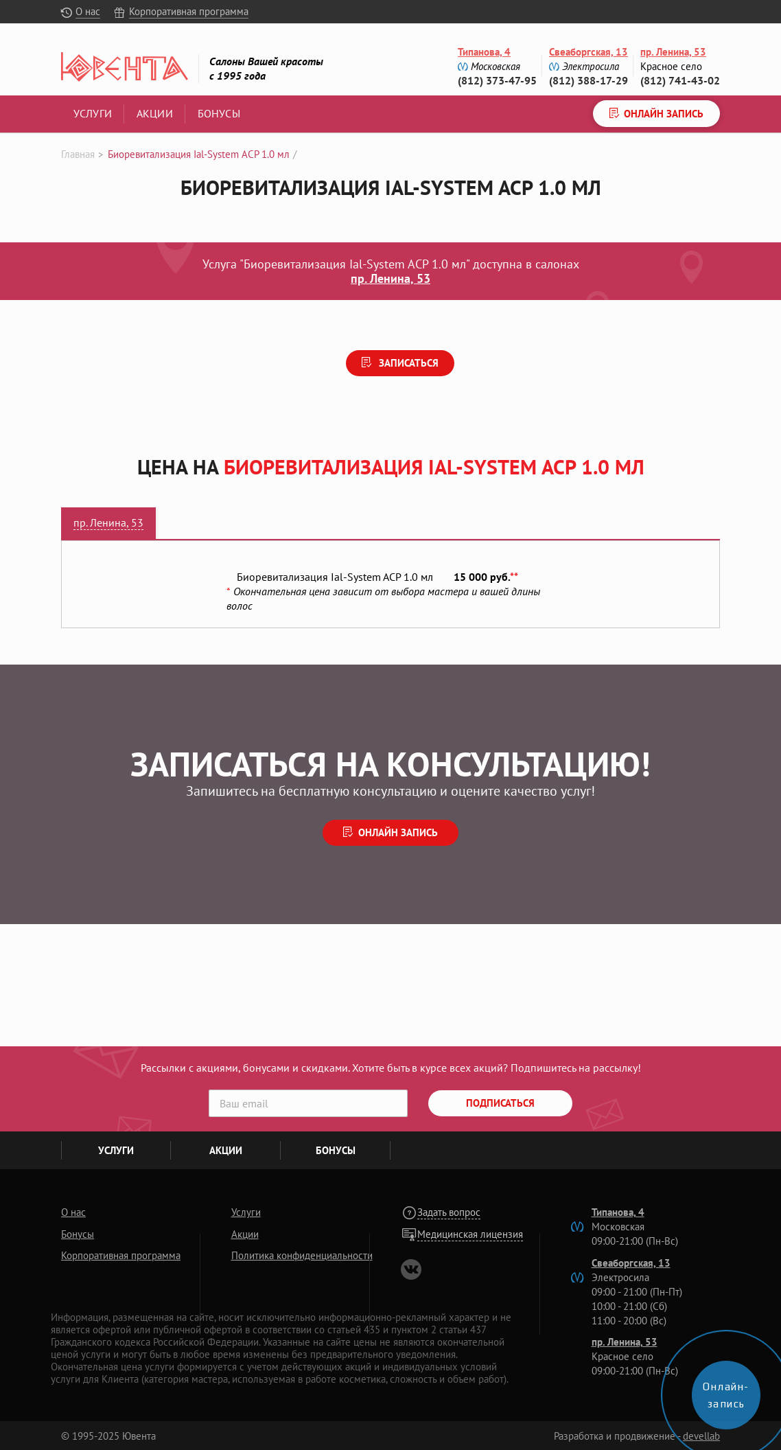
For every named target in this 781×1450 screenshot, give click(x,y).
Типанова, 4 (484, 51)
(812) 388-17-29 (588, 80)
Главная (78, 154)
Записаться (407, 362)
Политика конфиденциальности (302, 1255)
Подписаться (500, 1102)
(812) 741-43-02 (680, 80)
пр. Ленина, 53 (673, 51)
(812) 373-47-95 (497, 80)
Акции (155, 113)
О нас (87, 11)
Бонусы (219, 113)
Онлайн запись (398, 832)
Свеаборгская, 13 (588, 51)
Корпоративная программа (188, 11)
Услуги (92, 113)
